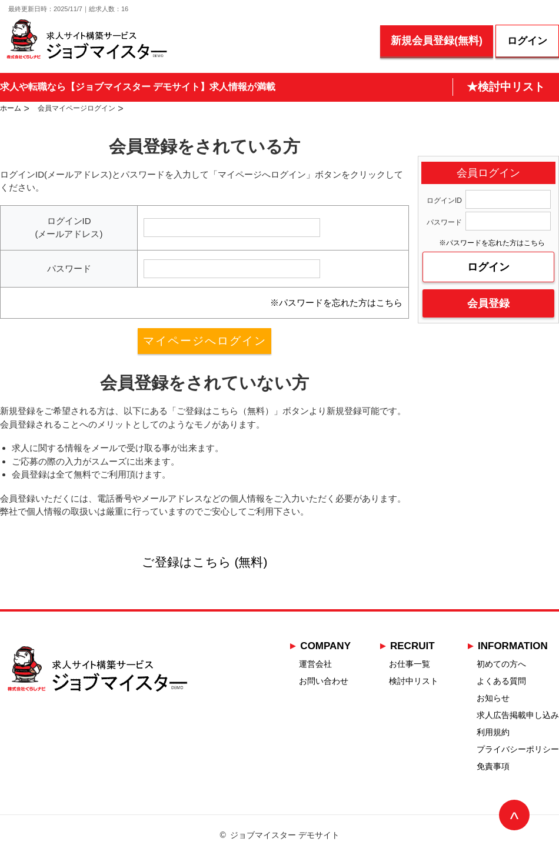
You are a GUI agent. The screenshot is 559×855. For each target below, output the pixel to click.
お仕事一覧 (409, 664)
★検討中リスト (506, 87)
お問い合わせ (323, 681)
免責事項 (493, 766)
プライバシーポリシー (518, 749)
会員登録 (488, 303)
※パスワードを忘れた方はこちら (336, 303)
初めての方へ (501, 664)
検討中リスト (413, 681)
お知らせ (493, 698)
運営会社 (315, 664)
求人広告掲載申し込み (518, 715)
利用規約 (493, 732)
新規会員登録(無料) (437, 40)
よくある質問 (501, 681)
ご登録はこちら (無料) (205, 562)
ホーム (10, 108)
